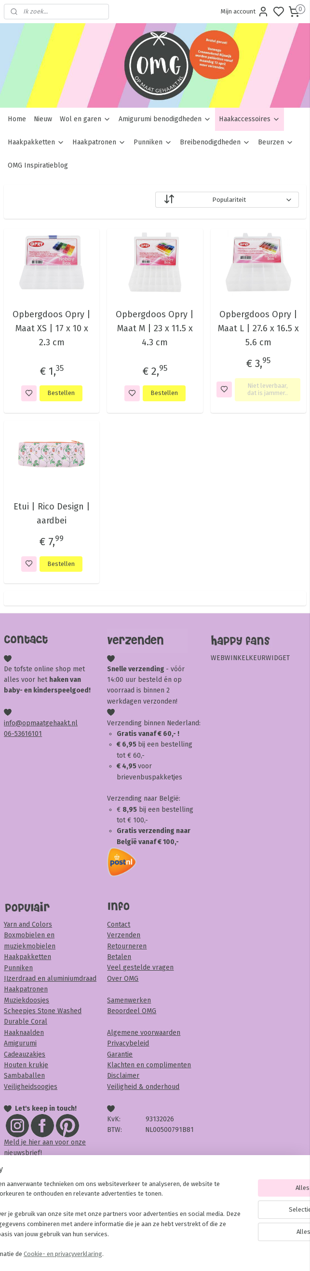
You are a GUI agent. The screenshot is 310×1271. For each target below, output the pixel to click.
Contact (118, 924)
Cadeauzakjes (24, 1054)
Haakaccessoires (249, 119)
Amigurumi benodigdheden (165, 119)
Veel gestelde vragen (140, 967)
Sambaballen (24, 1076)
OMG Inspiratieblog (38, 165)
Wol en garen (85, 119)
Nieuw (43, 119)
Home (17, 119)
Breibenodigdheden (215, 142)
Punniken (153, 142)
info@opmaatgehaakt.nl (41, 723)
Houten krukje (26, 1065)
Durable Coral (25, 1021)
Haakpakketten (36, 142)
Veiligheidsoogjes (30, 1087)
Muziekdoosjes (26, 1000)
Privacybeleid (128, 1043)
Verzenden (123, 935)
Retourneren (127, 946)
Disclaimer (123, 1076)
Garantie (120, 1054)
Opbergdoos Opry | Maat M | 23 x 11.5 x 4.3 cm (155, 328)
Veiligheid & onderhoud (143, 1087)
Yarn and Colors (28, 924)
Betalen (119, 957)
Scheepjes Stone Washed (42, 1011)
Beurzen (276, 142)
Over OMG (122, 978)
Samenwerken (129, 1000)
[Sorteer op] (227, 199)
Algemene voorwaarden (143, 1033)
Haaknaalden (24, 1033)
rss (210, 1253)
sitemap (192, 1253)
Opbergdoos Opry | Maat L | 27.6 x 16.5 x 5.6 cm (258, 328)
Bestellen (61, 393)
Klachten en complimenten (149, 1065)
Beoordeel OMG (131, 1011)
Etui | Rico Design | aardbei (51, 513)
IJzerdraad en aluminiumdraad (50, 978)
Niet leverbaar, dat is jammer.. (267, 389)
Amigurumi (20, 1043)
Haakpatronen (99, 142)
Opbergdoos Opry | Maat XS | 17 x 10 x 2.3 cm (52, 328)
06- (9, 734)
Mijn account (245, 11)
